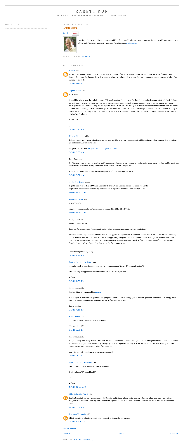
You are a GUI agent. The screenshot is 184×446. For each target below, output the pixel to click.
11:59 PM (86, 56)
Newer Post (67, 433)
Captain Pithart (75, 91)
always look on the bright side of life (102, 148)
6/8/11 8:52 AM (77, 175)
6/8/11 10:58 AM (77, 213)
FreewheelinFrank (76, 199)
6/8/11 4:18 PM (76, 310)
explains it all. (132, 43)
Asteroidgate (70, 27)
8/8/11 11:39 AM (77, 422)
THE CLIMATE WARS (78, 394)
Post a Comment (69, 429)
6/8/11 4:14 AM (77, 84)
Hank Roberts (74, 316)
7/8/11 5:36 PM (76, 407)
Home (121, 433)
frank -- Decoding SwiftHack (81, 262)
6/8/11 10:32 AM (77, 192)
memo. (98, 292)
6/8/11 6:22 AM (77, 129)
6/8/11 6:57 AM (77, 152)
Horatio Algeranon (76, 136)
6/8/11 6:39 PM (76, 330)
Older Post (175, 433)
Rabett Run (92, 11)
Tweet (65, 33)
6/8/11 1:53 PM (76, 281)
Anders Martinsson (76, 182)
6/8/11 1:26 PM (76, 255)
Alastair (72, 70)
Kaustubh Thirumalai (77, 414)
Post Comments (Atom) (83, 439)
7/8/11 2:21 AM (77, 356)
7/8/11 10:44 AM (77, 387)
